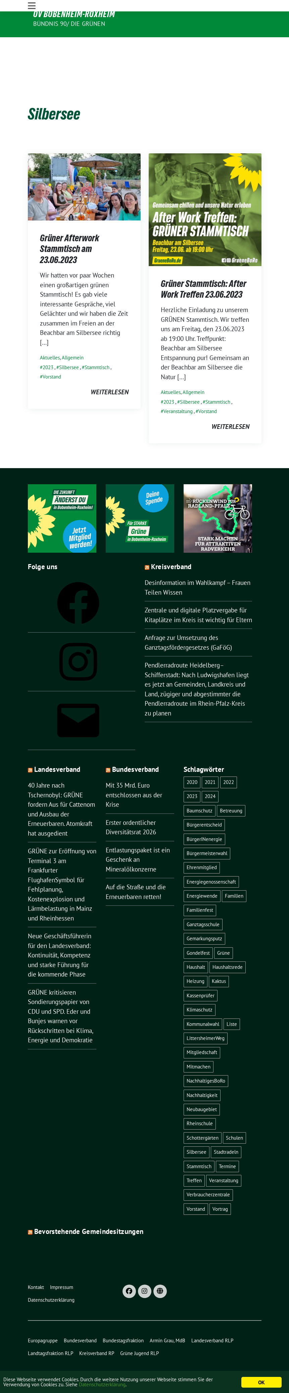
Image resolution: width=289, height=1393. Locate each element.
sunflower (79, 1367)
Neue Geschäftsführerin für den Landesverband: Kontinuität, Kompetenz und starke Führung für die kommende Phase (59, 935)
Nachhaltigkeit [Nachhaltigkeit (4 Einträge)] (202, 1075)
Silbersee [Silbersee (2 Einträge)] (196, 1132)
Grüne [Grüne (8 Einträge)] (223, 932)
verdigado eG (158, 1367)
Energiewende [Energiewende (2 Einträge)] (202, 876)
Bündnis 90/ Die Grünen (69, 24)
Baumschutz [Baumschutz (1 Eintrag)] (199, 790)
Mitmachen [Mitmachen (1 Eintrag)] (198, 1046)
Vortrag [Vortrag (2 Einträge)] (220, 1188)
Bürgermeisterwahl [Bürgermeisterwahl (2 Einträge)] (207, 833)
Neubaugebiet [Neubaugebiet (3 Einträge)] (202, 1089)
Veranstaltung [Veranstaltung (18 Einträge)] (223, 1160)
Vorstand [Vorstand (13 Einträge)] (196, 1188)
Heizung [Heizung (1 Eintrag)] (195, 961)
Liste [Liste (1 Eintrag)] (232, 1003)
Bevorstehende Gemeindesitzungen (88, 1211)
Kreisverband (171, 546)
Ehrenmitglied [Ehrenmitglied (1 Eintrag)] (202, 847)
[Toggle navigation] (32, 43)
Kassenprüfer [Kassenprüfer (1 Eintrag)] (200, 975)
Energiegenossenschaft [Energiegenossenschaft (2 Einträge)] (211, 861)
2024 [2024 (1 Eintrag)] (210, 776)
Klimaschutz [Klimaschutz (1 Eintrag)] (199, 989)
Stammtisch (97, 347)
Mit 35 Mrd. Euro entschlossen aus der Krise (134, 774)
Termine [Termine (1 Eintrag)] (227, 1146)
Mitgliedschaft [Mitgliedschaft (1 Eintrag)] (202, 1032)
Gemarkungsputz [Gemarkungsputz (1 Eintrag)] (204, 918)
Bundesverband (135, 749)
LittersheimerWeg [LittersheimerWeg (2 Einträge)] (206, 1017)
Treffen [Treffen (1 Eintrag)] (194, 1160)
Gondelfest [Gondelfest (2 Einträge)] (198, 932)
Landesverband (57, 749)
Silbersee (69, 347)
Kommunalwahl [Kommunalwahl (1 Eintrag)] (203, 1003)
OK (261, 1382)
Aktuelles (50, 337)
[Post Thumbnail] (84, 166)
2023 (48, 347)
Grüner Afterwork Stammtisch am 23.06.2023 (69, 228)
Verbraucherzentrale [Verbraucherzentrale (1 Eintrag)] (208, 1174)
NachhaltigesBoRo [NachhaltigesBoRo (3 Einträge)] (206, 1060)
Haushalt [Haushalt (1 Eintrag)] (196, 946)
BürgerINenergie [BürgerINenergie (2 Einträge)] (204, 818)
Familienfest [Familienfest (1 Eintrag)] (200, 890)
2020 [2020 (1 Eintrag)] (192, 761)
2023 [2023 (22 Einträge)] (192, 776)
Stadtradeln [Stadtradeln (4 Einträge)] (226, 1132)
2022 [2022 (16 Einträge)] (228, 761)
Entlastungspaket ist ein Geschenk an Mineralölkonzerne (138, 839)
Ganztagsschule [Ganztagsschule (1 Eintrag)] (203, 904)
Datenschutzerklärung (126, 1385)
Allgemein (73, 337)
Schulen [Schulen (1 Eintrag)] (234, 1117)
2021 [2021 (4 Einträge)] (210, 761)
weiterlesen (110, 371)
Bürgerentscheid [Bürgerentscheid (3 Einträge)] (204, 804)
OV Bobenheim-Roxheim (74, 14)
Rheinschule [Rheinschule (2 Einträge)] (200, 1103)
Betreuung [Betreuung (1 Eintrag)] (231, 790)
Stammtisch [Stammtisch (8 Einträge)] (199, 1146)
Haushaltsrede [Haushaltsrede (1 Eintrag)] (227, 946)
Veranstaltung (178, 391)
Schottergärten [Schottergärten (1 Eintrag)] (203, 1117)
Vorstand (52, 356)
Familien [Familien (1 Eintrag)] (234, 876)
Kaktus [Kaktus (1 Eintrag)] (219, 961)
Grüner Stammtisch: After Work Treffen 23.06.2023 (203, 268)
